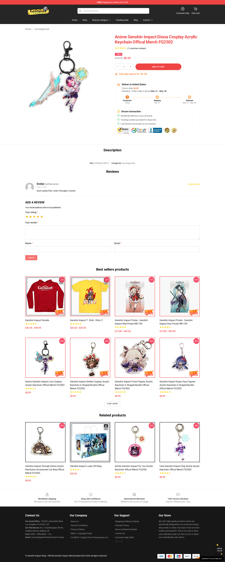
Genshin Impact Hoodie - (37, 320)
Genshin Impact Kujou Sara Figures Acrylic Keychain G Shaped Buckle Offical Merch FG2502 (177, 385)
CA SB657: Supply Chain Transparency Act (89, 537)
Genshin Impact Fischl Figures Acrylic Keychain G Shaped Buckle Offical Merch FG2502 (134, 385)
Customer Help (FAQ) (124, 537)
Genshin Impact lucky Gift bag (85, 466)
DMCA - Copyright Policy (81, 533)
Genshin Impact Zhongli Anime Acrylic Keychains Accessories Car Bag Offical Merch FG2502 (44, 469)
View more (112, 404)
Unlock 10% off (219, 550)
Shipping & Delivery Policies (127, 521)
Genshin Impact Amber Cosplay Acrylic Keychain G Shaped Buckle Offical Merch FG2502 (89, 385)
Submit (31, 258)
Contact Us (120, 533)
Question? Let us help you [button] (212, 559)
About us (75, 521)
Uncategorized (42, 29)
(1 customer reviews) (136, 48)
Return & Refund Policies (126, 529)
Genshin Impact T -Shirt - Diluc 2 (86, 320)
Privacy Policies (77, 529)
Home (28, 29)
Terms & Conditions (79, 525)
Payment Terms (122, 525)
